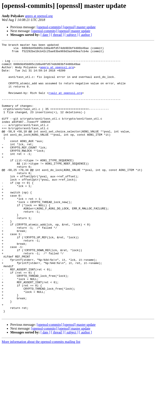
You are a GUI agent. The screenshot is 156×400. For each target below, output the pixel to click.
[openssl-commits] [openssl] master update (66, 27)
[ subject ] (71, 35)
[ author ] (85, 35)
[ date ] (45, 35)
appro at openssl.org (39, 16)
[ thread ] (57, 35)
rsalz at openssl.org (65, 103)
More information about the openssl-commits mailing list (41, 396)
